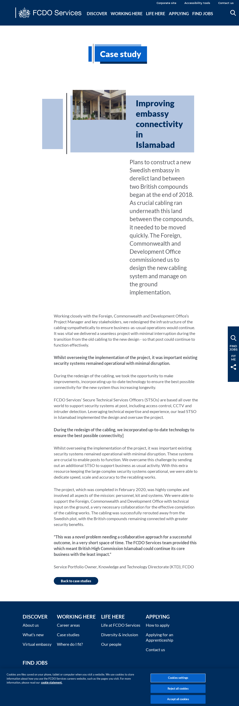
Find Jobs (35, 663)
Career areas (68, 625)
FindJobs (233, 347)
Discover (97, 13)
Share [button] (233, 367)
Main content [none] (9, 28)
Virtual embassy (37, 644)
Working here (126, 13)
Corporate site (166, 3)
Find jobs (202, 13)
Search (233, 13)
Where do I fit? (70, 644)
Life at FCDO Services (120, 625)
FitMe (233, 357)
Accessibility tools (197, 3)
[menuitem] (97, 18)
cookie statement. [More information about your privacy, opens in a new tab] (51, 685)
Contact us (226, 3)
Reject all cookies (178, 691)
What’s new (33, 634)
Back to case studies (76, 581)
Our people (111, 644)
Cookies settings (178, 680)
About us (31, 625)
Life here (155, 13)
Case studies (68, 634)
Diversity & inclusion (119, 634)
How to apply (157, 625)
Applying (179, 13)
